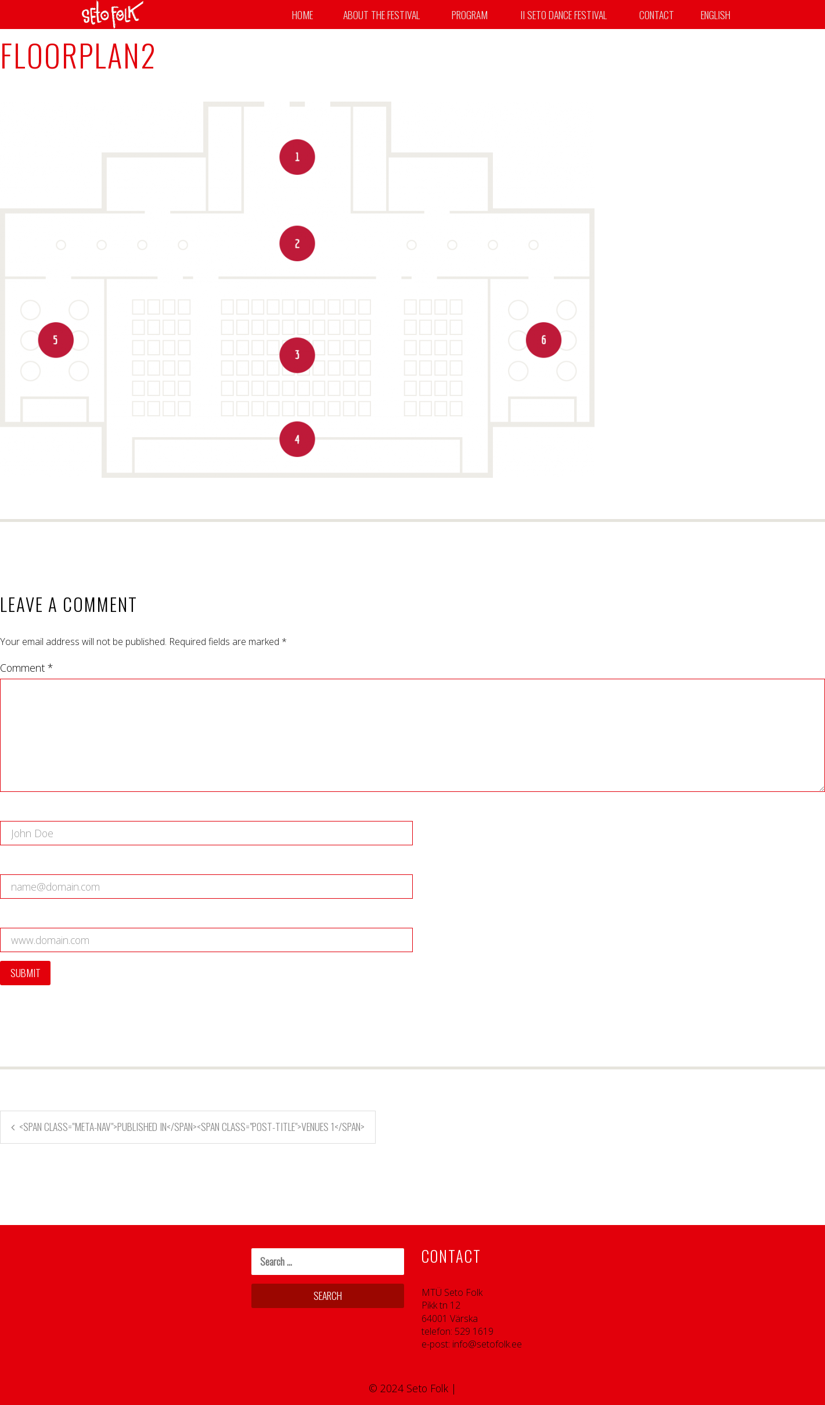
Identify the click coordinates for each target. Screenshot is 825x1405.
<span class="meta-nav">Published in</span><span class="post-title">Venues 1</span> (192, 1126)
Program (470, 14)
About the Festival (381, 14)
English (715, 14)
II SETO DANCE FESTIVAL (563, 14)
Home (302, 14)
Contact (656, 14)
